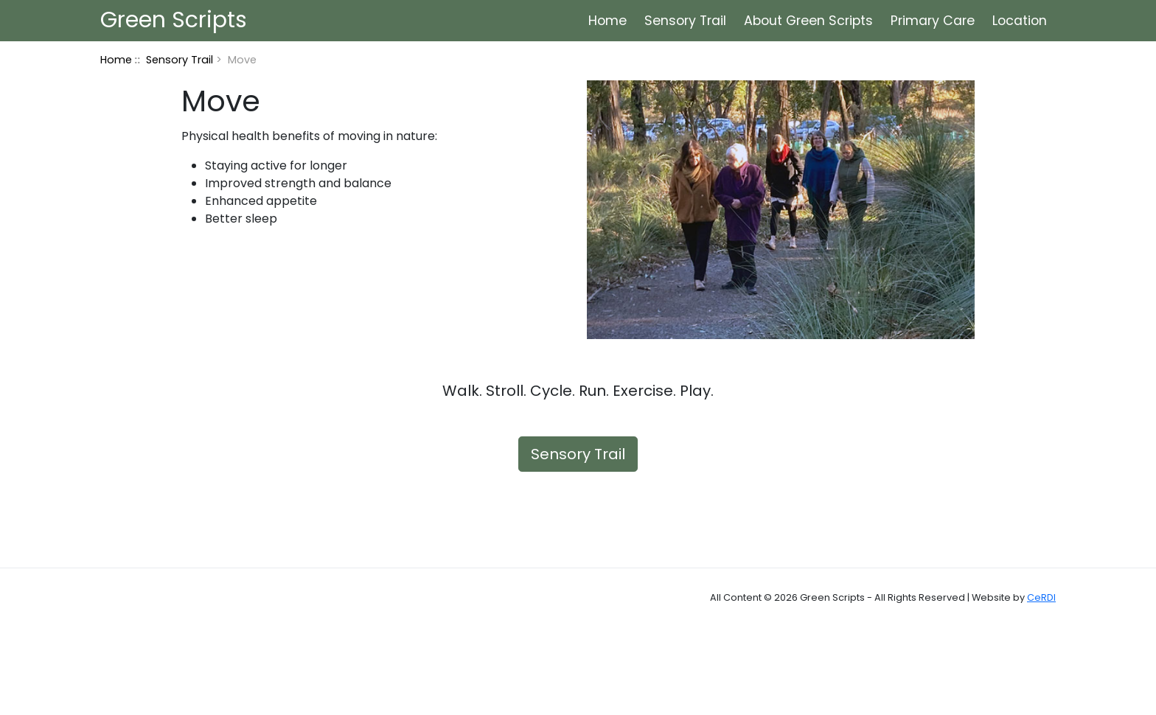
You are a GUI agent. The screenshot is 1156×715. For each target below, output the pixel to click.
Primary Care (933, 20)
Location (1019, 20)
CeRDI (1041, 597)
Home (607, 20)
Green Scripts (166, 19)
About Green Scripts (808, 20)
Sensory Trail (685, 20)
